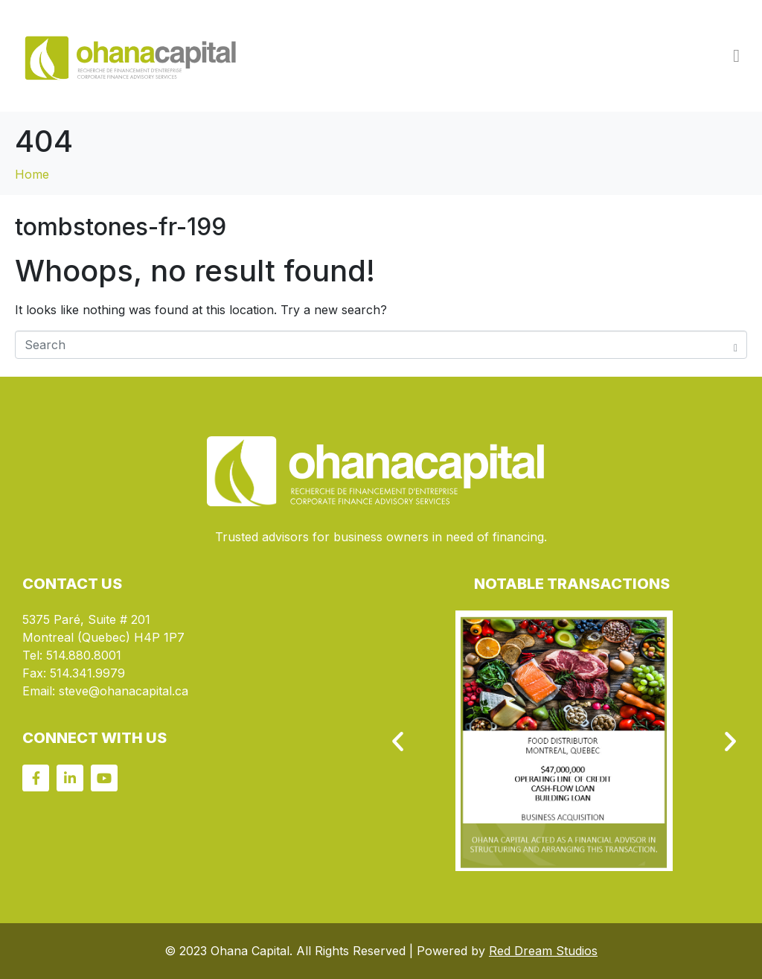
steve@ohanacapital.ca (123, 690)
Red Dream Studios (543, 950)
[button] (398, 740)
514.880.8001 (83, 655)
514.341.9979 (87, 673)
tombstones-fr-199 (120, 226)
